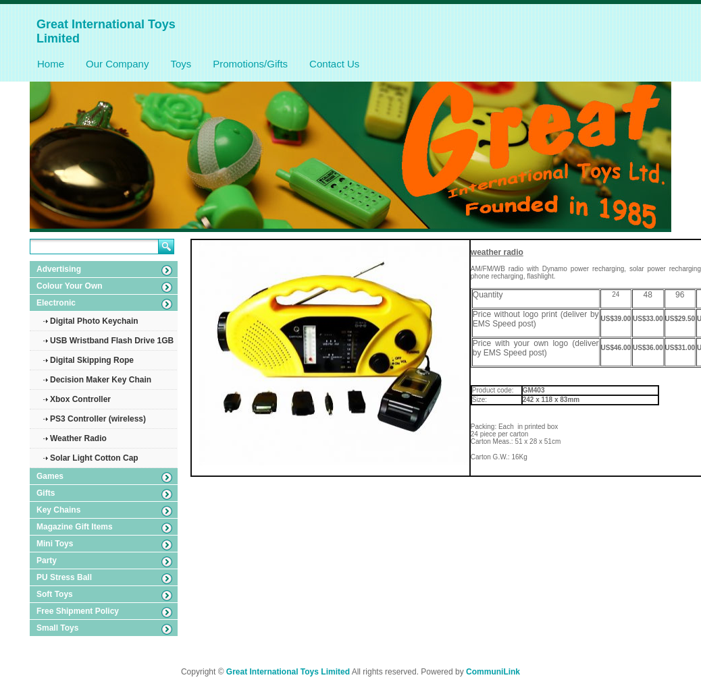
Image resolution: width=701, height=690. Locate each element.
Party (46, 560)
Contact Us (334, 63)
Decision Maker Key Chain (100, 379)
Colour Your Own (69, 286)
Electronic (56, 303)
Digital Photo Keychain (94, 321)
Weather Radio (78, 438)
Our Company (117, 63)
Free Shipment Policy (77, 611)
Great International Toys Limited (288, 672)
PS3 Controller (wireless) (98, 419)
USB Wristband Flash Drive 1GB (112, 340)
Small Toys (57, 628)
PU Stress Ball (64, 577)
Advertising (58, 269)
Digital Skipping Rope (92, 360)
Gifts (45, 493)
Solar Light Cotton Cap (94, 458)
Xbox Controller (80, 399)
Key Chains (58, 510)
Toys (180, 63)
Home (50, 63)
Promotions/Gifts (250, 63)
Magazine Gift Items (74, 526)
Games (49, 476)
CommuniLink (493, 672)
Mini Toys (54, 543)
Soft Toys (54, 594)
